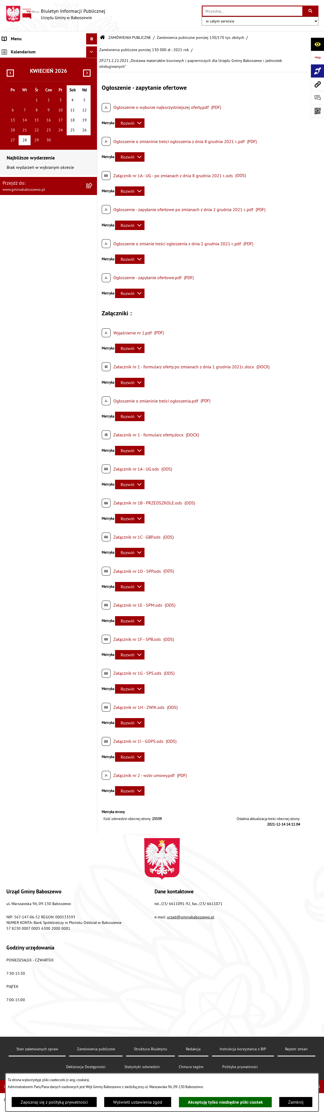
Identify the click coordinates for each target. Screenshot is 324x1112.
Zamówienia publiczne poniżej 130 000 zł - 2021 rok (144, 49)
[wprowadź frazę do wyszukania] (252, 11)
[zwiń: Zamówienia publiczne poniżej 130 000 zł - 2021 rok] (92, 237)
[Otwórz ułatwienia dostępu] (317, 44)
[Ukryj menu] (91, 38)
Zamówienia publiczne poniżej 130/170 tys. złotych (200, 37)
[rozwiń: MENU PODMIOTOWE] (92, 50)
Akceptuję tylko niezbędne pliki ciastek (225, 1102)
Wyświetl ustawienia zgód (137, 1102)
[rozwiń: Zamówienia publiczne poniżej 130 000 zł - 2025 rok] (92, 152)
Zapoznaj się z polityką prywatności (54, 1102)
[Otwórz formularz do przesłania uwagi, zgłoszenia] (317, 97)
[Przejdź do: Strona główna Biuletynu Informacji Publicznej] (102, 38)
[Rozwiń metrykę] (129, 123)
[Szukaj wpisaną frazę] (310, 11)
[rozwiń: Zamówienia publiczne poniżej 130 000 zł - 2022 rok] (92, 216)
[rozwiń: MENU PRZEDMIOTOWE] (92, 61)
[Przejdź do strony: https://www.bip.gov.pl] (317, 57)
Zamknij (295, 1102)
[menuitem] (48, 50)
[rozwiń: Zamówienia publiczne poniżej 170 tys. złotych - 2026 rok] (92, 130)
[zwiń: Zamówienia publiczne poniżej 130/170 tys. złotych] (92, 109)
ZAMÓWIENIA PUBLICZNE (129, 37)
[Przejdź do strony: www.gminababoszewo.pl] (317, 84)
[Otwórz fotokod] (317, 111)
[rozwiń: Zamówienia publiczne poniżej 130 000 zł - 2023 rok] (92, 194)
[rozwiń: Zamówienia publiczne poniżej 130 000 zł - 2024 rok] (92, 173)
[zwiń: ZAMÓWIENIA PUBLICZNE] (92, 73)
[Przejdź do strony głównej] (55, 14)
